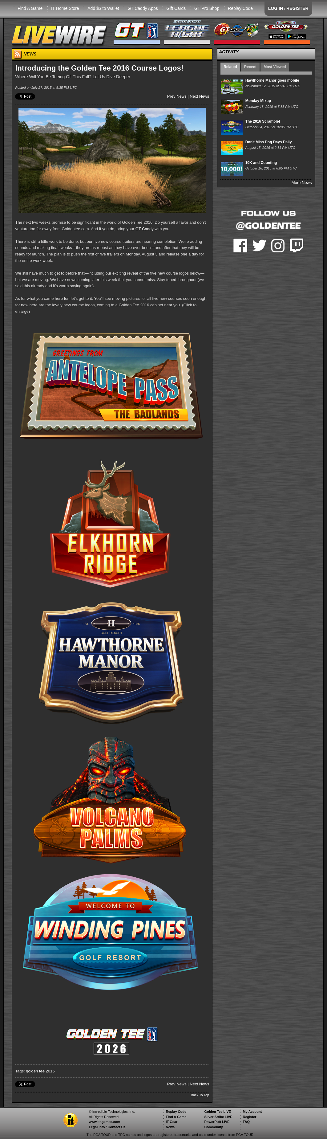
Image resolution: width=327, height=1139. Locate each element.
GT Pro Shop (206, 8)
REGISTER (297, 8)
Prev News (177, 96)
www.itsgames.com (104, 1122)
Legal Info (97, 1127)
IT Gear (171, 1122)
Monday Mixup (258, 101)
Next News (199, 96)
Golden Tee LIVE (217, 1111)
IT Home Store (65, 8)
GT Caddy (144, 229)
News (170, 1127)
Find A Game (30, 8)
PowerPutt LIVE (216, 1122)
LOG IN (275, 8)
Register (249, 1117)
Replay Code (240, 8)
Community (213, 1127)
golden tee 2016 (40, 1071)
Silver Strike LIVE (218, 1117)
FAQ (246, 1122)
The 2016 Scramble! (262, 121)
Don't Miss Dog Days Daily (268, 142)
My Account (252, 1111)
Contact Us (117, 1127)
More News (302, 182)
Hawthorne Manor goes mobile (272, 80)
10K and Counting (261, 163)
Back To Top (200, 1095)
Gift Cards (176, 8)
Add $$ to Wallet (103, 8)
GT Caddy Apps (142, 8)
